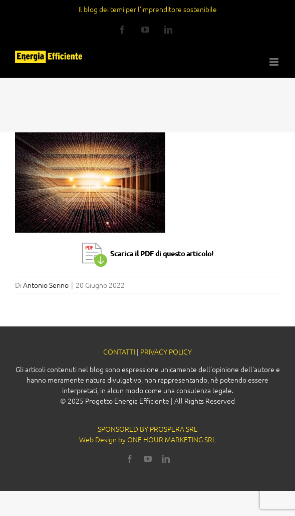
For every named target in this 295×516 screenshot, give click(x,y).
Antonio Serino (46, 285)
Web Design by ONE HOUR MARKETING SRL (147, 439)
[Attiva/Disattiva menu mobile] (274, 62)
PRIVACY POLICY (166, 352)
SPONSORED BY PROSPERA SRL (147, 429)
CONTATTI (119, 352)
